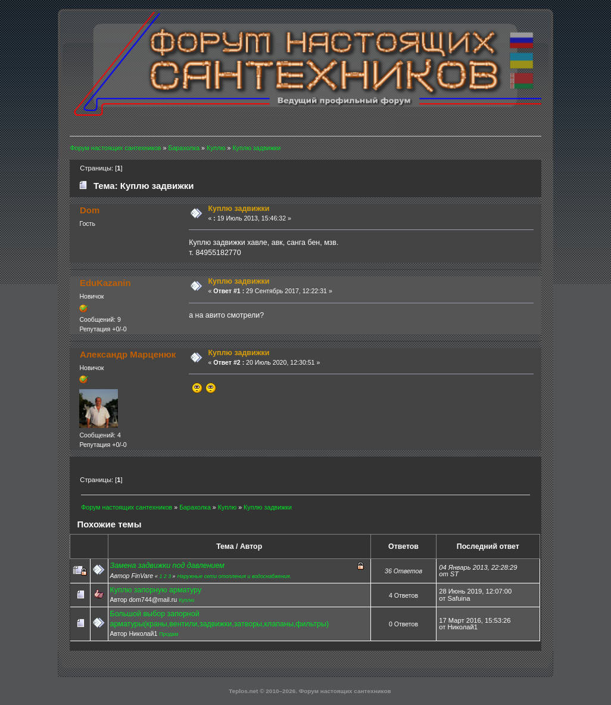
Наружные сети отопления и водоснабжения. (234, 576)
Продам (168, 634)
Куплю (186, 600)
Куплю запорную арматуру (156, 590)
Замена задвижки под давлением (167, 565)
